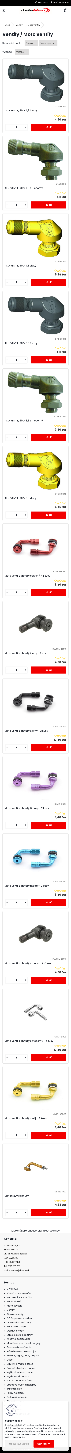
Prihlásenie (43, 2)
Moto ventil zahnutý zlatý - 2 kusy (26, 1118)
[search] (65, 10)
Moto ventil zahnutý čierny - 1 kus (25, 653)
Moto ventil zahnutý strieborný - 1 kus (28, 963)
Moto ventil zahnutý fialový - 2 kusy (27, 808)
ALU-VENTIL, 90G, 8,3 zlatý (20, 498)
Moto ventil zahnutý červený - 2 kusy (27, 575)
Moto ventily (34, 24)
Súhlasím (43, 1444)
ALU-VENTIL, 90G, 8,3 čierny (21, 343)
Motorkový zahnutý (17, 1196)
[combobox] (31, 43)
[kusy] (16, 127)
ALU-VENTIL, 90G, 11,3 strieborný (24, 188)
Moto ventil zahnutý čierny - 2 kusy (26, 731)
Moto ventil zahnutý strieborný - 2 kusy (29, 1041)
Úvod (7, 24)
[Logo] (35, 10)
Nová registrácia (61, 2)
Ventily (19, 24)
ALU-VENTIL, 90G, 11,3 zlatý (20, 265)
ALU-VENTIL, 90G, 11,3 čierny (21, 110)
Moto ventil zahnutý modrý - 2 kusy (27, 885)
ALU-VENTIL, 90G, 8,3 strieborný (24, 420)
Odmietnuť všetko (19, 1443)
